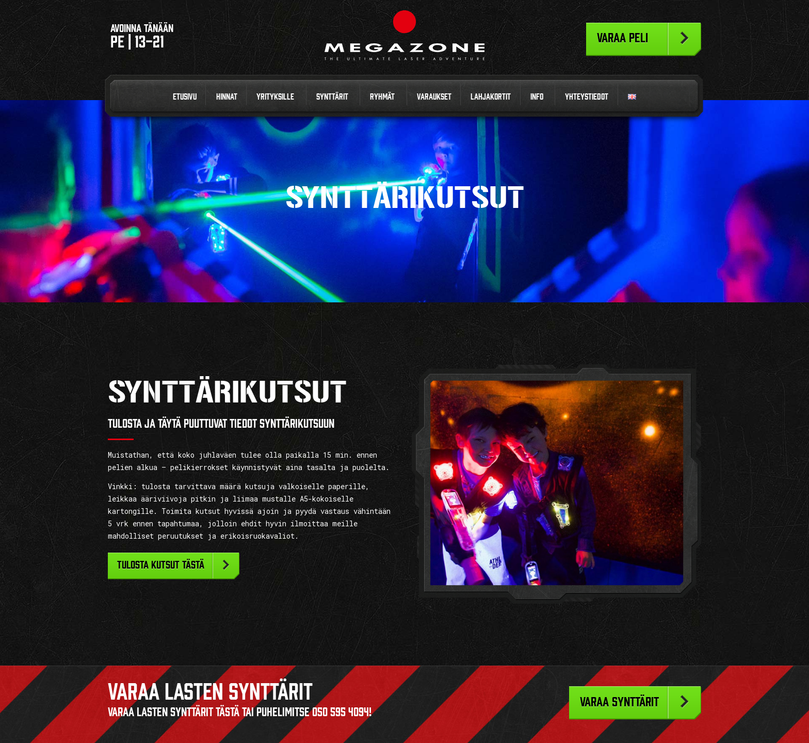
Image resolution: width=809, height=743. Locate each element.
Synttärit (332, 96)
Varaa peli (622, 37)
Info (536, 96)
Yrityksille (275, 96)
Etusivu (185, 96)
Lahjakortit (491, 96)
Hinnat (226, 96)
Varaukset (434, 96)
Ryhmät (382, 96)
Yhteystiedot (586, 96)
